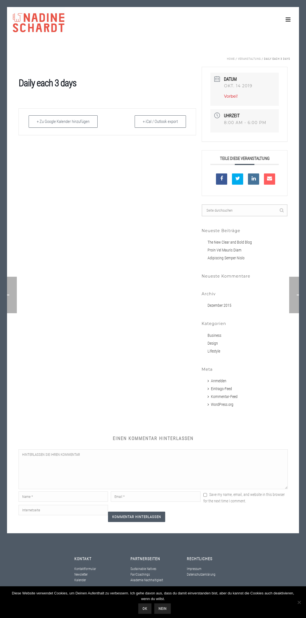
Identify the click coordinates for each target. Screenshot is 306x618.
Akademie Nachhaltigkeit (146, 580)
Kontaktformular (85, 569)
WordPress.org (220, 404)
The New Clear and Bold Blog (230, 242)
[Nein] (299, 602)
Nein (162, 608)
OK (144, 608)
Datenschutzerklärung (201, 574)
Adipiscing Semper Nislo (226, 258)
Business (214, 335)
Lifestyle (214, 351)
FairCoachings (140, 574)
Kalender (80, 580)
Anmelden (217, 381)
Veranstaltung (249, 58)
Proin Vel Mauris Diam (224, 250)
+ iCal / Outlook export (160, 121)
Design (213, 343)
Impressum (194, 569)
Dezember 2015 (219, 305)
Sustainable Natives (143, 569)
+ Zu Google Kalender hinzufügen (63, 121)
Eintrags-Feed (220, 388)
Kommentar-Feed (223, 396)
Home (231, 58)
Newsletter (81, 574)
